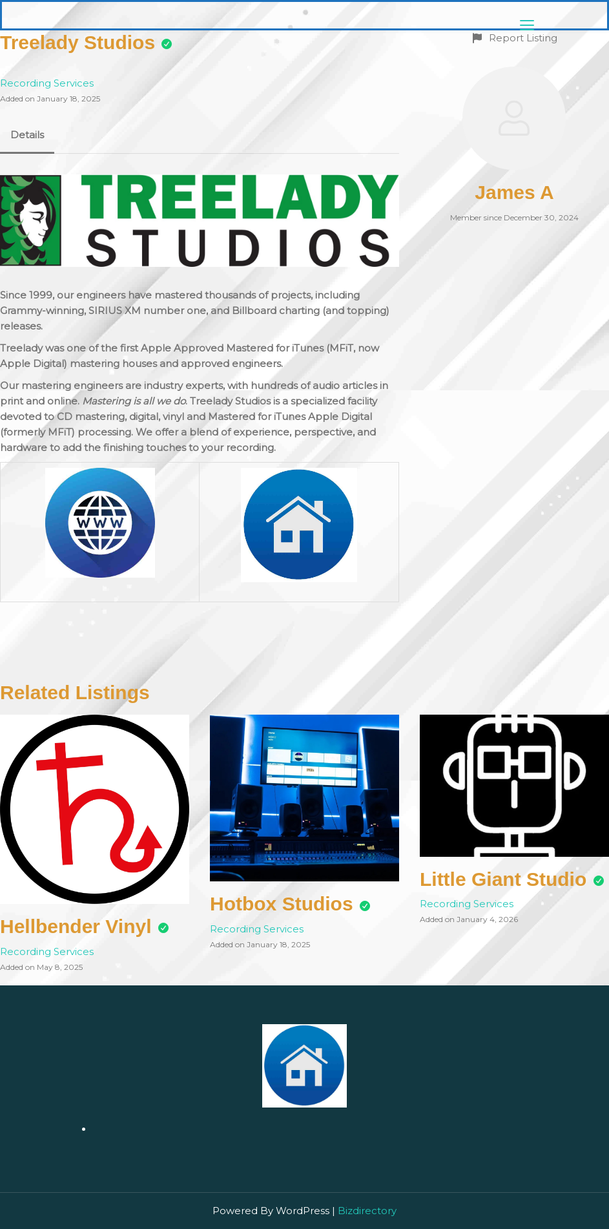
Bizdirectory (367, 1210)
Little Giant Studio (503, 879)
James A (514, 192)
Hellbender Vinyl (76, 926)
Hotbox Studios (281, 903)
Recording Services (47, 83)
